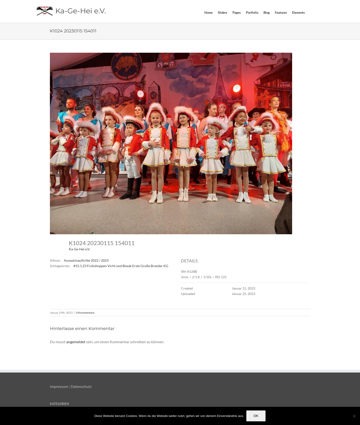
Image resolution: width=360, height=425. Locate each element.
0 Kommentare (85, 312)
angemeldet (75, 341)
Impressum (59, 386)
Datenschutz (81, 386)
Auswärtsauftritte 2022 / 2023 (86, 260)
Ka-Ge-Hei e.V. (79, 249)
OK (256, 416)
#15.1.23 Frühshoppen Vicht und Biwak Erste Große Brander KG (121, 266)
